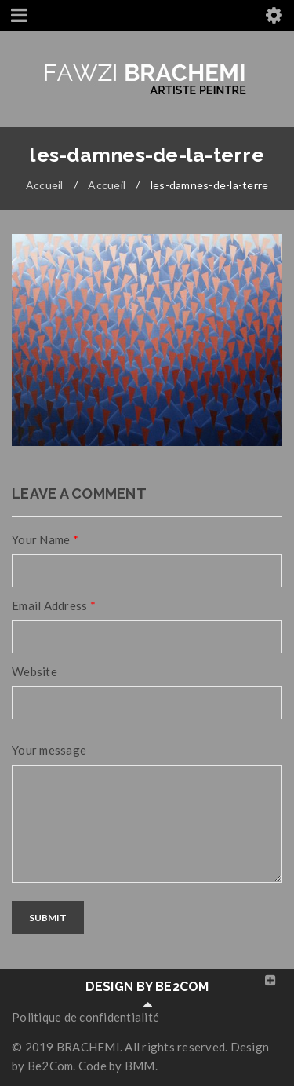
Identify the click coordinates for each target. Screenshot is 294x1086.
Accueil (45, 185)
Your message (49, 750)
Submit (48, 917)
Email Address (54, 605)
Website (34, 671)
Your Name (45, 539)
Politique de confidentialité (85, 1017)
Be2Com (50, 1066)
